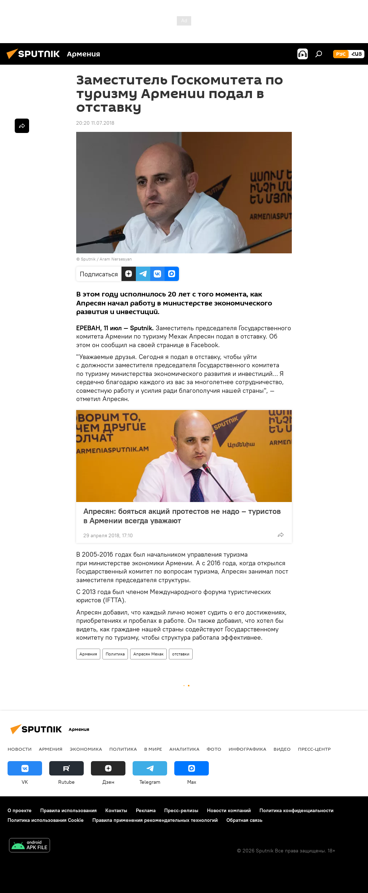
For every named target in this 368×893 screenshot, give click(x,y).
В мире (153, 749)
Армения (88, 654)
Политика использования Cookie (46, 820)
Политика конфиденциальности (296, 810)
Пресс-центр (314, 749)
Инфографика (247, 749)
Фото (214, 749)
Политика (115, 654)
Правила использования (68, 810)
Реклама (146, 810)
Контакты (116, 810)
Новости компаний (229, 810)
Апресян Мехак (148, 654)
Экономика (86, 749)
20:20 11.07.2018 (95, 123)
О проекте (20, 810)
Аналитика (184, 749)
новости (20, 749)
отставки (180, 654)
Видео (282, 749)
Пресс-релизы (181, 810)
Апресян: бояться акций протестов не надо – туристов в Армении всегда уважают (182, 515)
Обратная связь (244, 820)
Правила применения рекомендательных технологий (155, 820)
